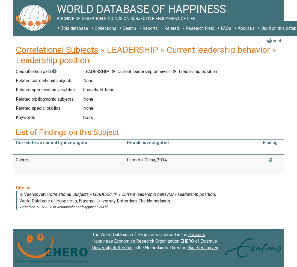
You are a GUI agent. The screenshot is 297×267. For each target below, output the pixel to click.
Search (129, 28)
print (274, 40)
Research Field (200, 28)
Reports (150, 28)
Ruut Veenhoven (202, 247)
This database (74, 28)
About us (246, 28)
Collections (105, 28)
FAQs (226, 28)
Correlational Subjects (57, 50)
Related (171, 28)
